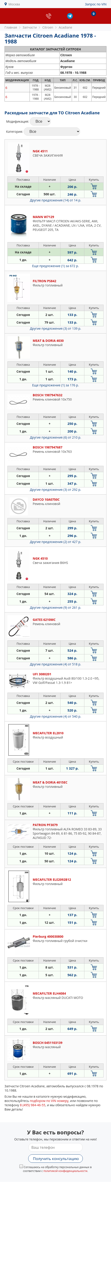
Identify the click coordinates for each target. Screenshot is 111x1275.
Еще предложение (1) (55, 266)
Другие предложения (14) (55, 200)
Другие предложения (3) (55, 328)
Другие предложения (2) (55, 542)
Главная (11, 27)
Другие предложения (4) (55, 664)
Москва (14, 4)
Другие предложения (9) (55, 607)
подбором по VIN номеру (49, 1101)
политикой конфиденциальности (65, 1171)
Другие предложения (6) (55, 437)
